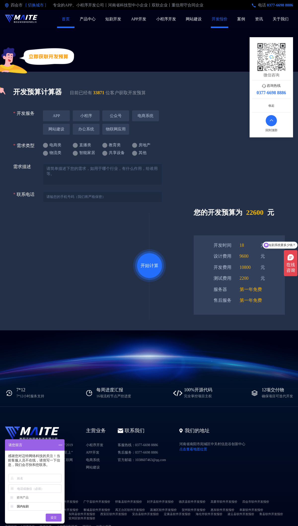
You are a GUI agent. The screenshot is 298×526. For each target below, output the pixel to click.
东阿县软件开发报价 (82, 514)
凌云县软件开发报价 (240, 514)
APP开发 (138, 19)
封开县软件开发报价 (160, 501)
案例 (241, 19)
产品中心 (88, 19)
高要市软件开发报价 (224, 501)
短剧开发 (113, 19)
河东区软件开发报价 (65, 510)
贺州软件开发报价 (194, 510)
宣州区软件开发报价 (82, 518)
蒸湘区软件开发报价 (163, 510)
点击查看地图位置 (193, 449)
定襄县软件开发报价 (177, 514)
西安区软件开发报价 (113, 514)
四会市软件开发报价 (255, 501)
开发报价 (219, 19)
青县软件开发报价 (271, 514)
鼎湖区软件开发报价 (65, 501)
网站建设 (194, 19)
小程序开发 (166, 19)
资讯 (259, 19)
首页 (66, 19)
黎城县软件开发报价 (96, 510)
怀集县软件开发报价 (128, 501)
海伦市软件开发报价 (209, 514)
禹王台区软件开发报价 (130, 510)
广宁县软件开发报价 (96, 501)
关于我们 (281, 19)
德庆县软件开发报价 (192, 501)
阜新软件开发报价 (251, 510)
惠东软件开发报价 (222, 510)
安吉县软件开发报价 (145, 514)
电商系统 (93, 460)
